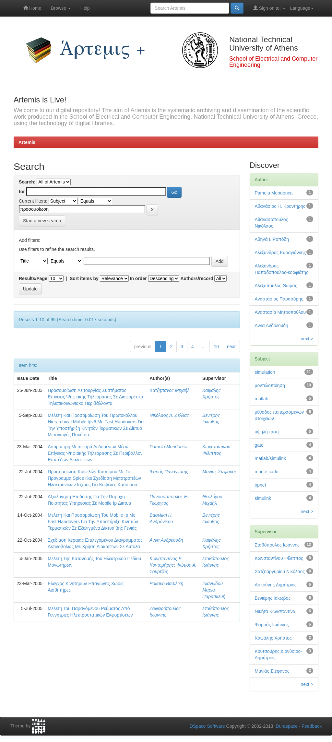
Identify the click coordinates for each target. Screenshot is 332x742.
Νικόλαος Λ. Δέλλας (169, 415)
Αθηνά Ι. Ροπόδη (272, 239)
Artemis (26, 142)
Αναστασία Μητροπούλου (280, 312)
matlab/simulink (270, 458)
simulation (265, 372)
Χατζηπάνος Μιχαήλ (169, 390)
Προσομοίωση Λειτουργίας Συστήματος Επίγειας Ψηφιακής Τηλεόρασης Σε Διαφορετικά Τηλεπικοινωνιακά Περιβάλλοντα (95, 397)
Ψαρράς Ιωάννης (272, 624)
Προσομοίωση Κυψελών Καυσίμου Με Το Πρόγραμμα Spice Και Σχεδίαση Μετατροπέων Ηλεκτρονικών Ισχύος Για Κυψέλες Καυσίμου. (94, 478)
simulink (263, 498)
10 (216, 346)
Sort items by (84, 278)
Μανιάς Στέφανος (219, 471)
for (22, 191)
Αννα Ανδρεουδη (166, 540)
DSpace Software (207, 726)
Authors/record (196, 278)
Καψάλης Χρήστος (273, 638)
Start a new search (42, 220)
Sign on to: (269, 8)
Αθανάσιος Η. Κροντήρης (280, 206)
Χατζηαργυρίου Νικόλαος (280, 571)
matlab (261, 398)
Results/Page (33, 278)
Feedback (312, 726)
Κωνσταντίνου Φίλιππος (279, 558)
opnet (260, 485)
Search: (27, 181)
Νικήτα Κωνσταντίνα (275, 611)
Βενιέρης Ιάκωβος (273, 598)
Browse (61, 8)
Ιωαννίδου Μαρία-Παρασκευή (213, 590)
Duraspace (287, 726)
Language (302, 8)
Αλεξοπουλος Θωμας (276, 285)
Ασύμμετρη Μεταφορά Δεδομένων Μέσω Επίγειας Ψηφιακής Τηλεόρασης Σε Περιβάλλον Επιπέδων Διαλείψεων (95, 453)
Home (32, 8)
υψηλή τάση (267, 431)
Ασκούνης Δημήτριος (276, 584)
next (231, 346)
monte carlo (267, 471)
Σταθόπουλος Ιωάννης (277, 545)
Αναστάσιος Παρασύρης (279, 298)
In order (138, 278)
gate (259, 445)
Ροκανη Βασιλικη (166, 583)
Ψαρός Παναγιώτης (168, 471)
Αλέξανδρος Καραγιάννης (280, 252)
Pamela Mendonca (168, 446)
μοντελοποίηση (270, 385)
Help (85, 8)
